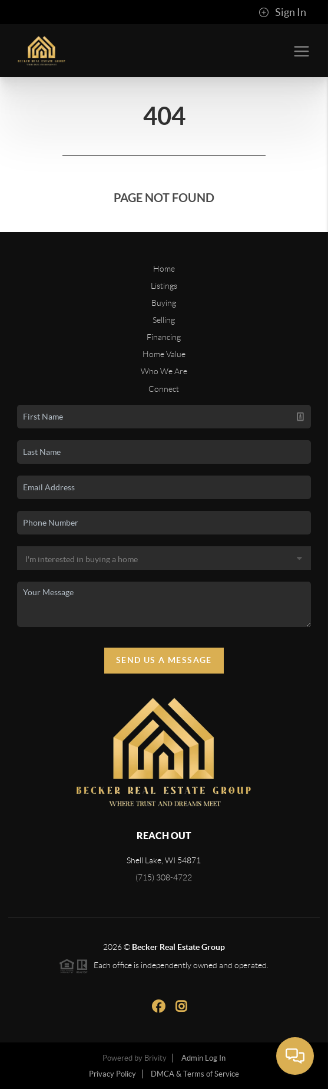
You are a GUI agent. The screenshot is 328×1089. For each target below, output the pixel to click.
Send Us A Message (164, 660)
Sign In (282, 12)
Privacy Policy (112, 1074)
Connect (163, 389)
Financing (164, 337)
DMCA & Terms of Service (195, 1074)
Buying (163, 303)
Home (164, 268)
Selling (164, 320)
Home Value (164, 354)
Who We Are (164, 371)
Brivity (155, 1058)
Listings (164, 286)
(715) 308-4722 (163, 877)
